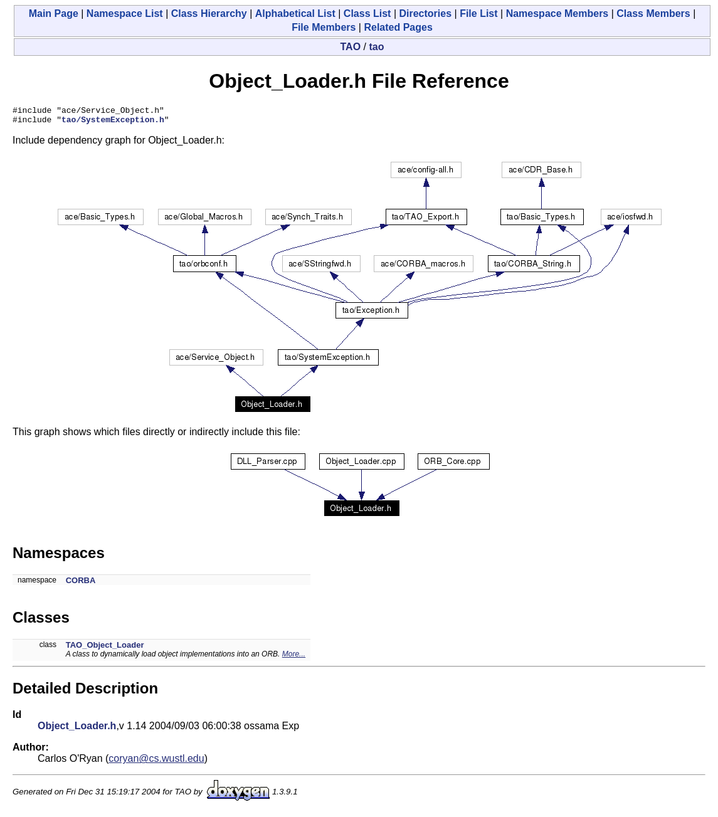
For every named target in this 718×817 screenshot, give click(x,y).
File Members (324, 27)
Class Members (653, 13)
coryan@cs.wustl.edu (156, 762)
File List (478, 13)
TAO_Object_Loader (105, 648)
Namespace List (125, 13)
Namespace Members (557, 13)
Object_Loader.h (77, 729)
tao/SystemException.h (112, 123)
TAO (351, 46)
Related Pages (398, 27)
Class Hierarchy (209, 13)
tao (376, 46)
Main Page (53, 13)
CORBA (81, 584)
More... (293, 657)
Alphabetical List (295, 13)
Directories (425, 13)
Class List (367, 13)
